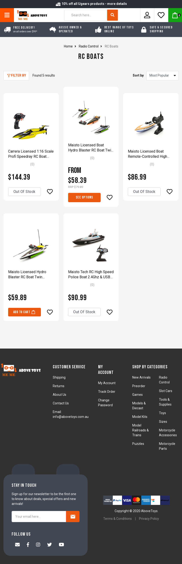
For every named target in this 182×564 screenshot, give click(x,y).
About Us (59, 394)
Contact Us (61, 403)
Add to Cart (24, 311)
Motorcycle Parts (167, 446)
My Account (107, 383)
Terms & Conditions (117, 518)
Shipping (59, 377)
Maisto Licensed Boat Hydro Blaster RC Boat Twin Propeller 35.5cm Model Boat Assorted (90, 148)
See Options (84, 197)
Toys (162, 413)
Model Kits (139, 417)
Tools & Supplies (165, 402)
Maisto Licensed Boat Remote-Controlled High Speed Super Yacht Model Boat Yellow (149, 154)
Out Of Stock (24, 191)
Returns (58, 386)
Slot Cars (165, 391)
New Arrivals (141, 377)
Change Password (105, 402)
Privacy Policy (149, 518)
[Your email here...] (39, 516)
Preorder (138, 386)
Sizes (163, 421)
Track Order (106, 391)
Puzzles (138, 444)
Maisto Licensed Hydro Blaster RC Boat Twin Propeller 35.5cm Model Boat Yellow (27, 275)
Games (137, 394)
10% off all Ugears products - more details (91, 4)
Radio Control (164, 380)
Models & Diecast (139, 405)
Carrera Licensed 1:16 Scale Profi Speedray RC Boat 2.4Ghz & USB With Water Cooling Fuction (31, 154)
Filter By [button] (18, 75)
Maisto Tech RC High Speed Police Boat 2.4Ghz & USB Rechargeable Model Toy (91, 275)
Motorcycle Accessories (168, 432)
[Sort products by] (162, 75)
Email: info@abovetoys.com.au (71, 414)
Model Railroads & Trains (140, 430)
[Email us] (17, 545)
